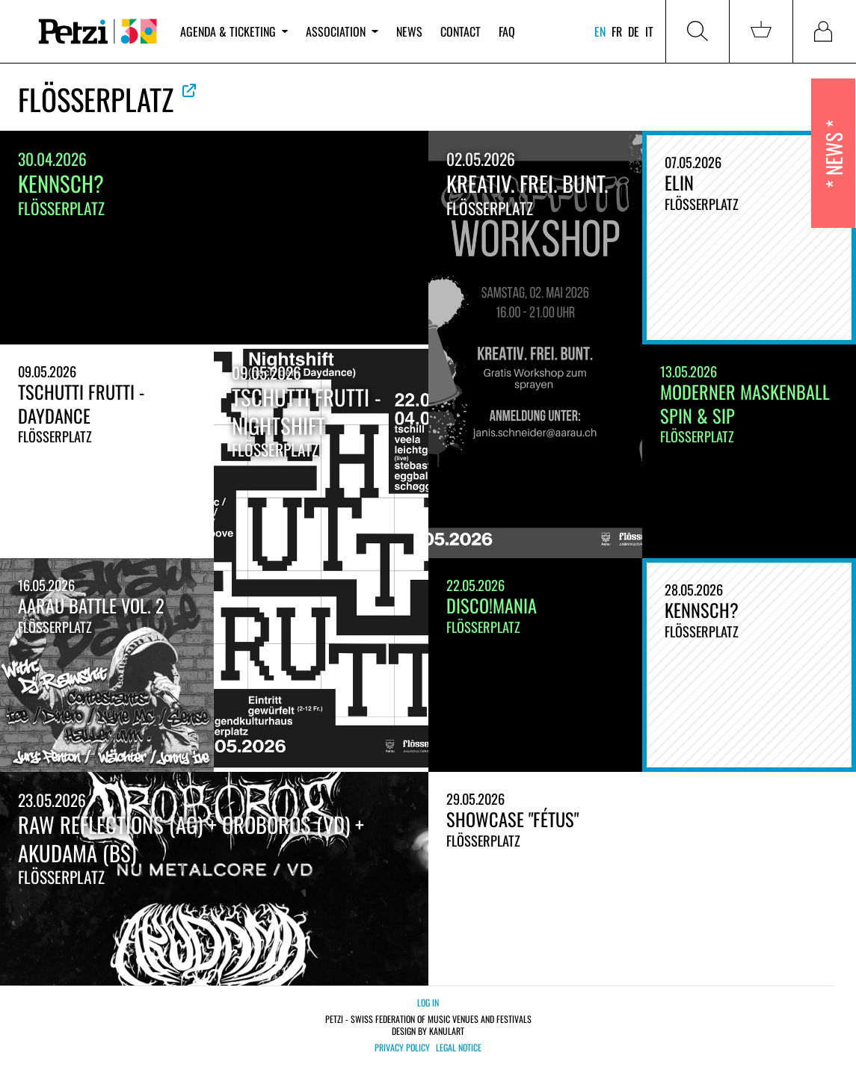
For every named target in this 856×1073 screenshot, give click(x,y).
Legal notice (458, 1048)
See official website (189, 90)
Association (342, 31)
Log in (428, 1002)
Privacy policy (402, 1048)
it (649, 31)
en (600, 31)
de (633, 31)
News (409, 31)
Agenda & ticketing (234, 31)
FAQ (507, 31)
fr (617, 31)
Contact (460, 31)
